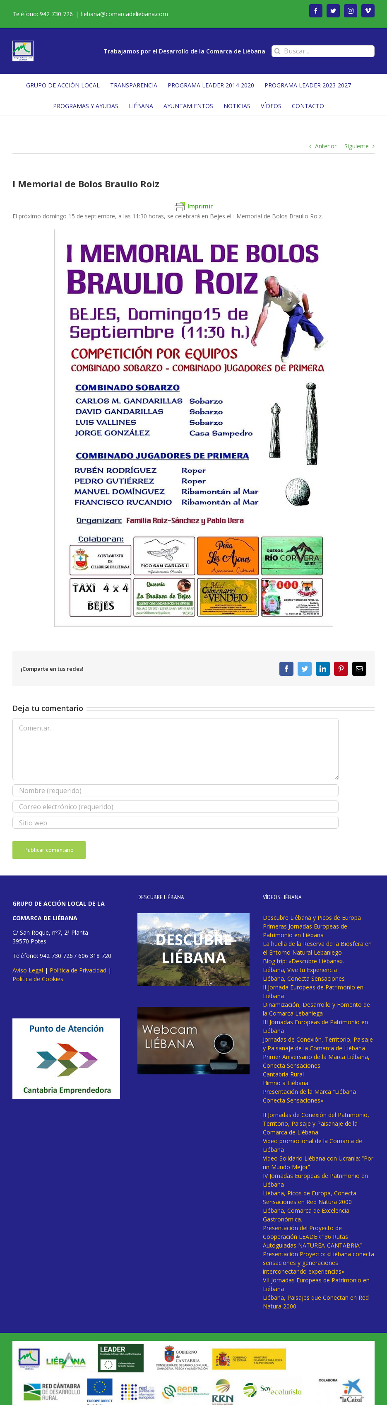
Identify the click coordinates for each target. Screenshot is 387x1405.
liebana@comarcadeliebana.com (124, 14)
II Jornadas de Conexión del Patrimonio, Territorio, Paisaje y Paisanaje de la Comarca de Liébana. (316, 1123)
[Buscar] (278, 51)
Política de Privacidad (78, 970)
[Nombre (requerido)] (175, 790)
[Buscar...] (323, 51)
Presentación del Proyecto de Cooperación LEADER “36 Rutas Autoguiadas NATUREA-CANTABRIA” (312, 1236)
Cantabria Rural (283, 1074)
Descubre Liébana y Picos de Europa (312, 917)
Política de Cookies (37, 979)
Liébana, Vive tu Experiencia (300, 970)
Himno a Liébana (285, 1083)
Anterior (326, 146)
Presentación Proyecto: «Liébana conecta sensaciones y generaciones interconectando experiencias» (318, 1262)
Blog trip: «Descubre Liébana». (303, 961)
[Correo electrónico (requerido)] (175, 806)
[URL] (175, 823)
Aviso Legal (27, 970)
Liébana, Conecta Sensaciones (304, 978)
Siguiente (356, 146)
